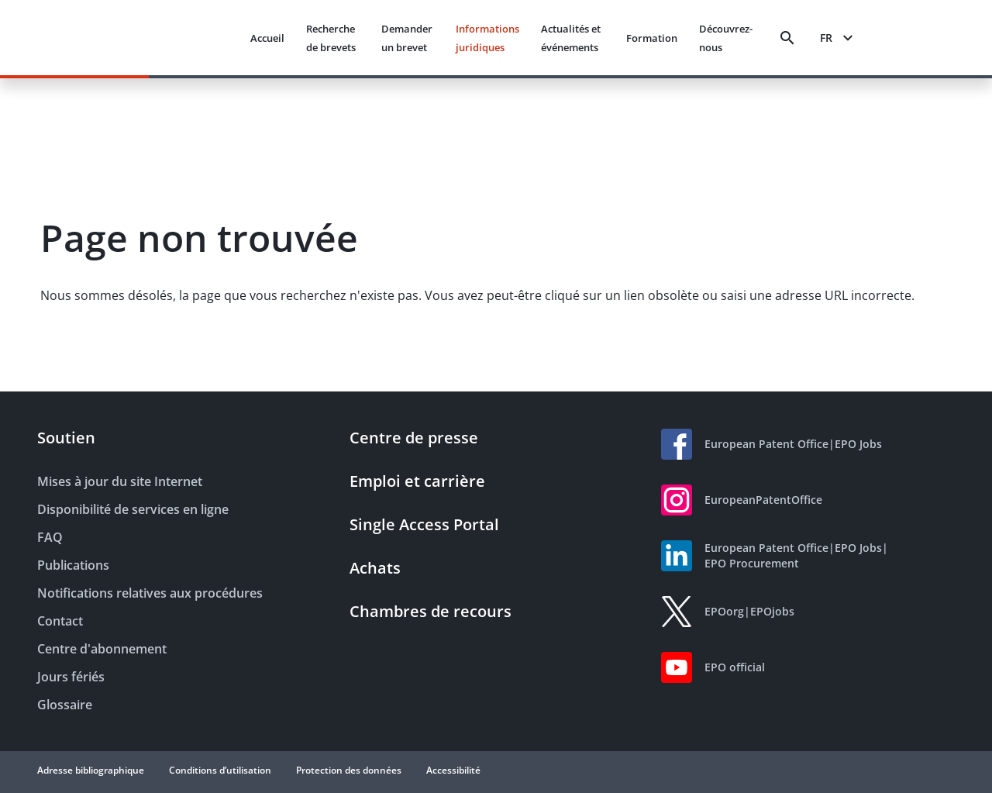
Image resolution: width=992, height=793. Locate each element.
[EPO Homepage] (179, 37)
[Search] (787, 38)
